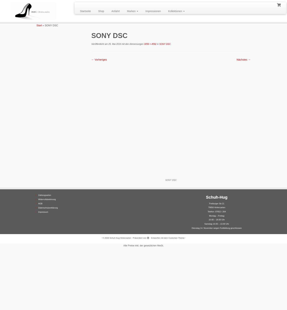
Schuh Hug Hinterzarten (120, 297)
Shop (101, 11)
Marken (132, 11)
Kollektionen (176, 11)
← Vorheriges (99, 59)
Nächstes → (244, 59)
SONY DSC (165, 44)
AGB (40, 262)
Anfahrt (115, 11)
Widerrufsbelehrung (47, 258)
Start (39, 25)
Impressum (43, 271)
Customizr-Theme (176, 297)
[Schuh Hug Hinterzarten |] (33, 11)
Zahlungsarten (44, 254)
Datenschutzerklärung (48, 266)
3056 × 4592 (150, 44)
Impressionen (153, 11)
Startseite (85, 11)
